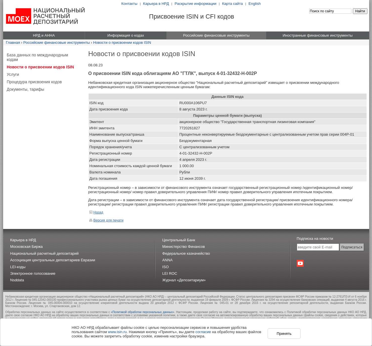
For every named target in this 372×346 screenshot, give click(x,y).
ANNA (167, 260)
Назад (96, 212)
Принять (283, 333)
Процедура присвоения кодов (34, 82)
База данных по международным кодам (37, 57)
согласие (203, 332)
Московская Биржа (26, 246)
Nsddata (17, 280)
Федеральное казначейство (186, 253)
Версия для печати (106, 220)
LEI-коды (18, 267)
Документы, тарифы (25, 89)
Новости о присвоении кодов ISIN (122, 42)
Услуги (13, 74)
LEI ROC (169, 273)
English (254, 3)
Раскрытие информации (195, 3)
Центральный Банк (178, 240)
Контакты (129, 3)
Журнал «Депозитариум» (184, 280)
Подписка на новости (315, 238)
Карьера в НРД (156, 3)
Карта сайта (232, 3)
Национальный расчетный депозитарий (44, 253)
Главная (13, 42)
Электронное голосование (32, 273)
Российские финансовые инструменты (56, 42)
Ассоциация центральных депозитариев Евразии (52, 260)
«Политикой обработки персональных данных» (142, 312)
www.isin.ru (117, 332)
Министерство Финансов (183, 246)
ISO (165, 267)
